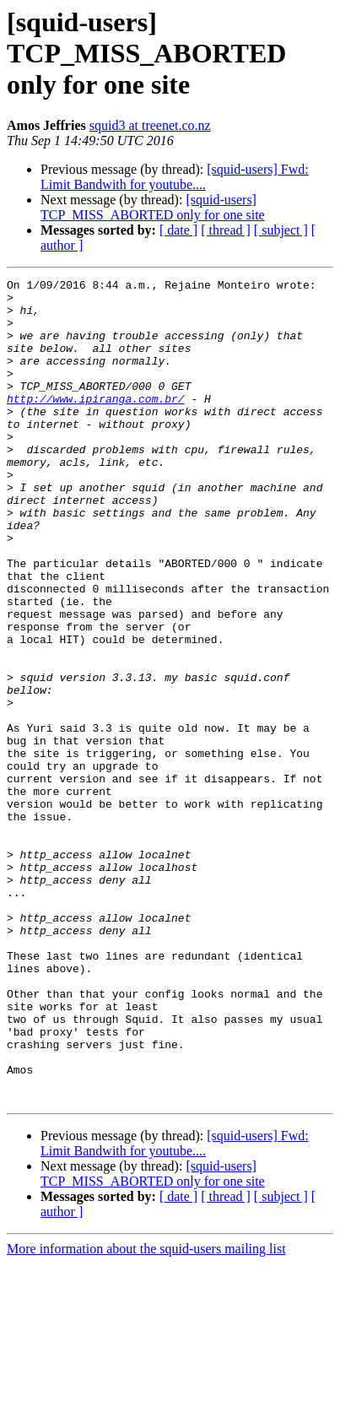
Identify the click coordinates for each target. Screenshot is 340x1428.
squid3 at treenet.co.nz (150, 125)
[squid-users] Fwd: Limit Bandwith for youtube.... (174, 177)
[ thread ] (226, 230)
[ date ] (178, 230)
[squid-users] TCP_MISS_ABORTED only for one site (152, 207)
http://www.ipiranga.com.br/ (96, 423)
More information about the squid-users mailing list (146, 1413)
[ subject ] (281, 230)
